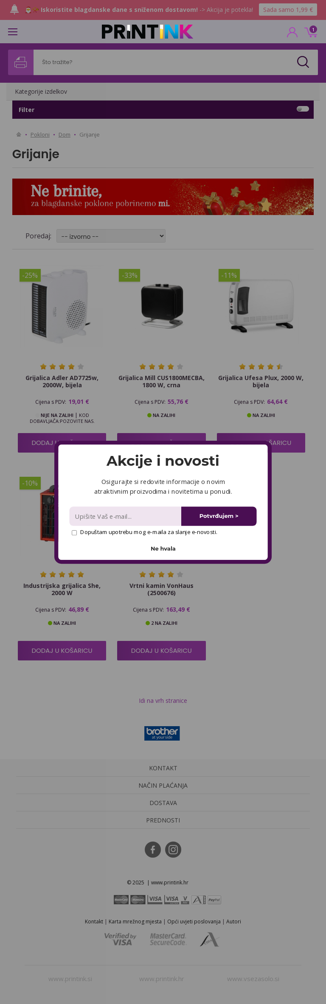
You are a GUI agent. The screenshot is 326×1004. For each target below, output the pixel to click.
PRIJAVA (292, 34)
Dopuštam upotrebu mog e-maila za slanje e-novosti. (144, 532)
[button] (162, 460)
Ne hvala (163, 548)
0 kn (309, 31)
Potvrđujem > (219, 516)
